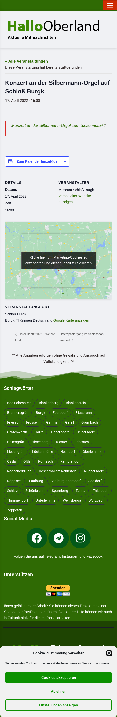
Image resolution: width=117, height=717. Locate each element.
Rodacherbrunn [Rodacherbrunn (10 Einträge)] (19, 471)
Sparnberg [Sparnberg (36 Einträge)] (60, 491)
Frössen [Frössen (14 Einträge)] (32, 422)
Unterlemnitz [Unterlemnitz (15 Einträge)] (45, 500)
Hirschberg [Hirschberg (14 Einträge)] (40, 442)
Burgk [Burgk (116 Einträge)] (40, 413)
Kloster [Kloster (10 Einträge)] (61, 442)
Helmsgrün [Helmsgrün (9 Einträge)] (15, 442)
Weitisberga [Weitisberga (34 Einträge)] (72, 500)
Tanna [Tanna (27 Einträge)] (80, 491)
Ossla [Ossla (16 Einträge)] (11, 461)
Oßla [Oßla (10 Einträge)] (27, 461)
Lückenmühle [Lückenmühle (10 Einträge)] (42, 452)
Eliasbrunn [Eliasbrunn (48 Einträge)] (83, 413)
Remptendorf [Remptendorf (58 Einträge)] (70, 461)
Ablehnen (58, 691)
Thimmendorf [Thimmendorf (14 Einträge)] (17, 500)
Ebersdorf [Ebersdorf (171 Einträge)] (60, 413)
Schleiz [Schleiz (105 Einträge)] (12, 491)
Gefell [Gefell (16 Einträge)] (69, 422)
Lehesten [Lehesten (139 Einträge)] (82, 442)
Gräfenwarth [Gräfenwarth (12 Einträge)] (17, 432)
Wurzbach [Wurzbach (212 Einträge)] (96, 500)
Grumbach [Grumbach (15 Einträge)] (89, 422)
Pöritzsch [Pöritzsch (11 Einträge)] (45, 461)
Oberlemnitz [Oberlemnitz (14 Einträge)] (92, 452)
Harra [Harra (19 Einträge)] (39, 432)
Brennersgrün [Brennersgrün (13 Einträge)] (17, 413)
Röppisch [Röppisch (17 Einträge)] (14, 481)
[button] (109, 653)
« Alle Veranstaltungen (26, 61)
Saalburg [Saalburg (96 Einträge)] (36, 481)
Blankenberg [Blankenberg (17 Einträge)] (48, 403)
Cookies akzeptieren (58, 677)
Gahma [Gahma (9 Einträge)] (52, 422)
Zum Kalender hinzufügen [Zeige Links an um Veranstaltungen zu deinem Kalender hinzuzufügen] (38, 161)
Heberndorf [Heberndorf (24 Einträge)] (60, 432)
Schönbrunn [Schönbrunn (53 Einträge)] (34, 491)
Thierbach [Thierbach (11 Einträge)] (100, 491)
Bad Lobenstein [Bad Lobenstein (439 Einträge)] (19, 403)
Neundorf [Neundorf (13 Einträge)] (67, 452)
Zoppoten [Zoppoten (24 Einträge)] (14, 510)
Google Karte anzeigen (71, 320)
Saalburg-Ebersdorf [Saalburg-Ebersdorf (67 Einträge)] (66, 481)
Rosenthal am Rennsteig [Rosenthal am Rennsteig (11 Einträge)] (58, 471)
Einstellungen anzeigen (58, 705)
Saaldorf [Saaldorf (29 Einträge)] (95, 481)
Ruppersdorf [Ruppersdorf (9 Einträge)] (94, 471)
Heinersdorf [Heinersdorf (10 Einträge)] (85, 432)
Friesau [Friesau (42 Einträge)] (13, 422)
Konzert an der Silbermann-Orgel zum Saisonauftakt (58, 125)
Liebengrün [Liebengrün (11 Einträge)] (16, 452)
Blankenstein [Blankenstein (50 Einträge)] (76, 403)
